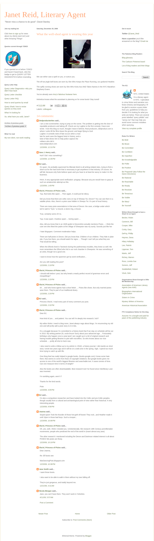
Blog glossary (127, 58)
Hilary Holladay (128, 241)
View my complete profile (132, 128)
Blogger (88, 536)
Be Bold (125, 140)
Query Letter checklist (13, 95)
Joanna (42, 412)
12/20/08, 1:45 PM (47, 186)
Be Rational (126, 178)
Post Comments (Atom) (82, 520)
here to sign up (15, 34)
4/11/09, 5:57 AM (46, 497)
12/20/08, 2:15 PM (47, 279)
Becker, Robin (127, 218)
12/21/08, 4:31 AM (47, 486)
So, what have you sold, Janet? (17, 117)
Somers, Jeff (127, 265)
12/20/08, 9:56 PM (47, 407)
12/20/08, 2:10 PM (47, 265)
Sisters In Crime (128, 297)
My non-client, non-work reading (17, 138)
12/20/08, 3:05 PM (47, 390)
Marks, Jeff (126, 253)
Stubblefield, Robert (130, 269)
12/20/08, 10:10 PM (47, 442)
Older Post (111, 514)
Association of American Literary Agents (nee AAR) (135, 286)
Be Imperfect (127, 156)
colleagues (47, 109)
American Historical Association (134, 305)
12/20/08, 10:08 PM (47, 421)
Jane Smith (44, 469)
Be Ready (126, 186)
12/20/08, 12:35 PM (47, 159)
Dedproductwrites (46, 121)
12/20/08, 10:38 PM (47, 464)
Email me (144, 41)
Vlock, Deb (126, 273)
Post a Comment (46, 503)
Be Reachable (127, 182)
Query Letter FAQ (11, 99)
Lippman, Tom (127, 249)
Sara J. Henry (45, 152)
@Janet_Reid (133, 34)
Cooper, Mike (127, 225)
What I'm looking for (12, 113)
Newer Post (43, 514)
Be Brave (125, 144)
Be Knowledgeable (129, 160)
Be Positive (126, 168)
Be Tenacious (127, 194)
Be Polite (125, 164)
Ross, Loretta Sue (129, 261)
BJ (40, 164)
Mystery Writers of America (132, 301)
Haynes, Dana (127, 237)
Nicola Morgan (45, 491)
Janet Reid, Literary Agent (45, 14)
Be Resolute (127, 190)
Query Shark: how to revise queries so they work (15, 108)
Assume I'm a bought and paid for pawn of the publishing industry (135, 317)
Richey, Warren (128, 257)
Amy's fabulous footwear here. (65, 94)
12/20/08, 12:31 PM (47, 147)
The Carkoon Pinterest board (133, 62)
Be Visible (126, 198)
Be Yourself (126, 206)
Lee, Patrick (126, 245)
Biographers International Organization (132, 292)
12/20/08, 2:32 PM (47, 305)
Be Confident (127, 152)
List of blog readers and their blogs (136, 66)
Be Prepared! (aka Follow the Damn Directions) (133, 173)
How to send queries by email (16, 103)
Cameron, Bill (127, 222)
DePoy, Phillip (127, 233)
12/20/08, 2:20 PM (47, 294)
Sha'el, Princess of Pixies (50, 191)
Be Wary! (125, 202)
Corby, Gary (126, 229)
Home (77, 514)
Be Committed (127, 148)
